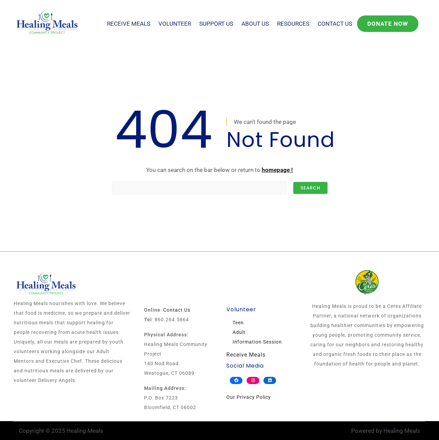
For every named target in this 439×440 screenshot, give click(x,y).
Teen (238, 322)
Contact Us (335, 24)
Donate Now (387, 24)
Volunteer (174, 24)
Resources (293, 24)
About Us (255, 24)
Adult (239, 332)
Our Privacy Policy (248, 397)
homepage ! (277, 169)
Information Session (257, 342)
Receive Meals (128, 24)
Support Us (216, 24)
